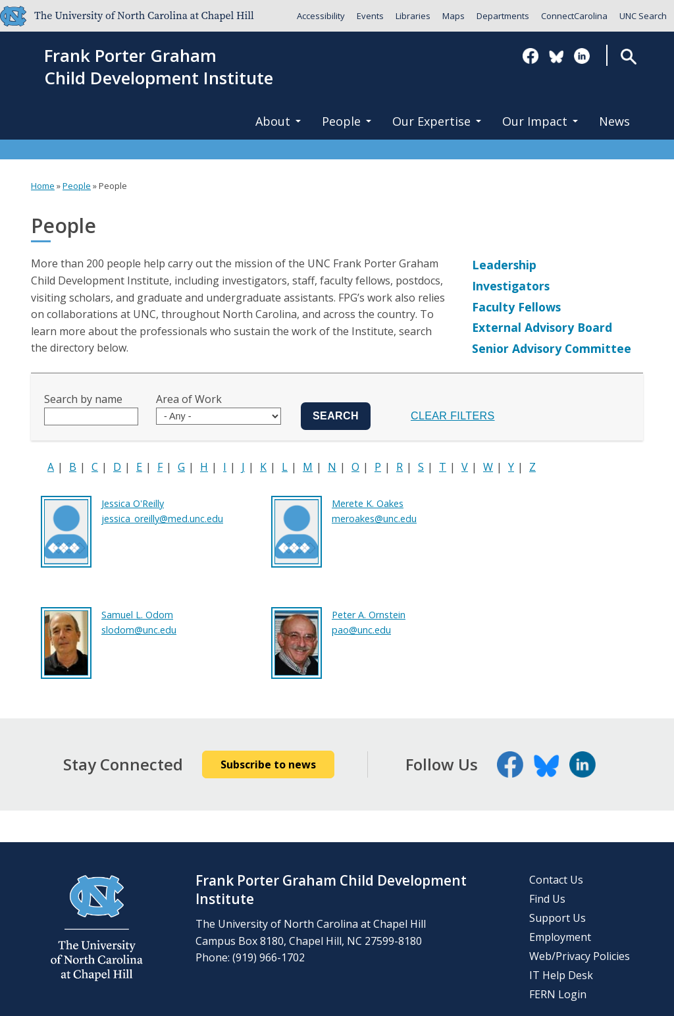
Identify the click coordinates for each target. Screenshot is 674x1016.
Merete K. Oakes (367, 503)
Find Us (547, 899)
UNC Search (643, 16)
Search (628, 56)
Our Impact (540, 121)
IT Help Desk (561, 975)
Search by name (83, 399)
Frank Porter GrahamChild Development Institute (158, 67)
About (278, 121)
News (614, 121)
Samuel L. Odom (137, 614)
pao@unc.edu (361, 630)
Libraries (413, 16)
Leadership (504, 265)
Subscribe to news (268, 764)
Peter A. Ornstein (368, 614)
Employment (560, 937)
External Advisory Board (542, 327)
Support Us (557, 918)
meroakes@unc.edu (374, 518)
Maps (453, 16)
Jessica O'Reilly (132, 503)
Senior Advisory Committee (551, 348)
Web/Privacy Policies (579, 956)
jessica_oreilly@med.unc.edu (162, 518)
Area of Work (189, 399)
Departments (503, 16)
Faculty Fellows (516, 307)
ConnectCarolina (574, 16)
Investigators (511, 286)
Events (370, 16)
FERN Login (557, 994)
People (346, 121)
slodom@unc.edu (138, 630)
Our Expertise (436, 121)
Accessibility (321, 16)
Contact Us (556, 879)
